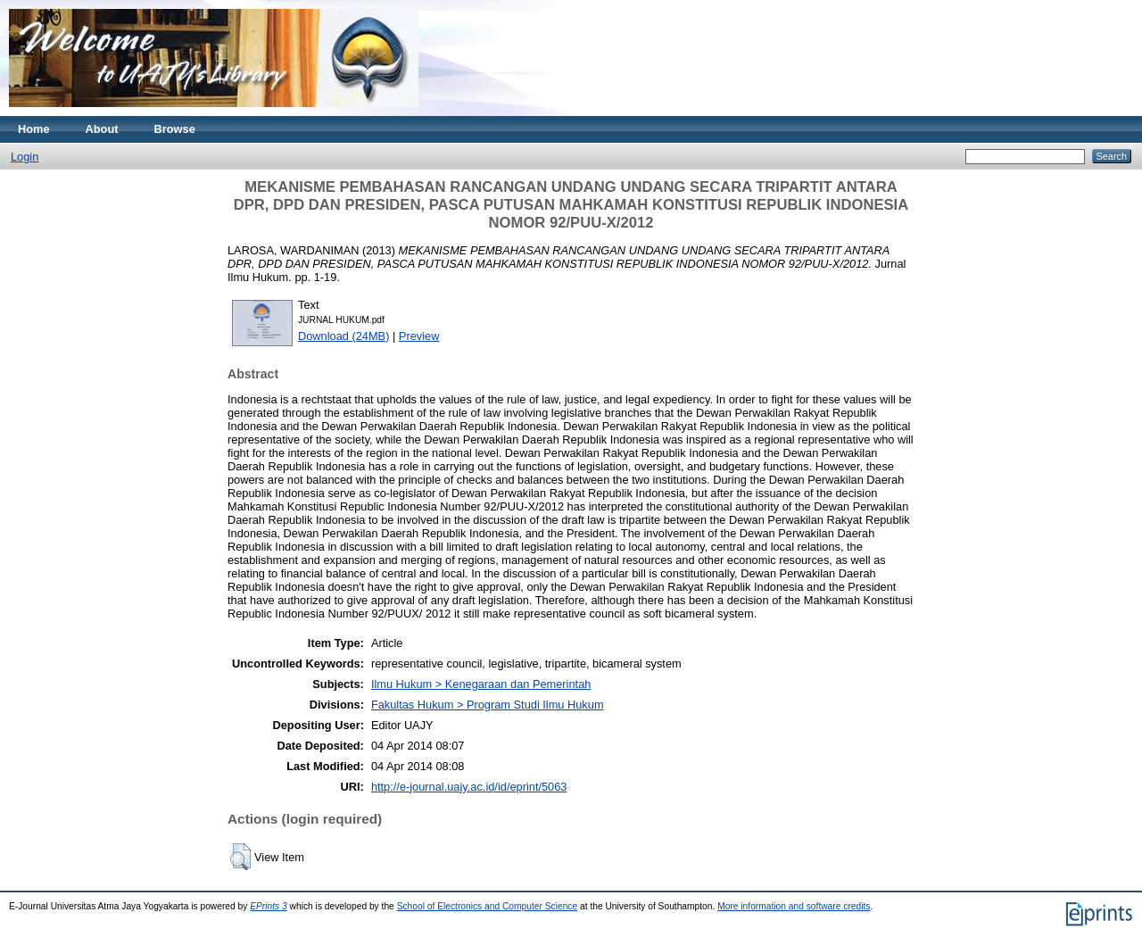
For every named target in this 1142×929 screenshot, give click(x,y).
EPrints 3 (268, 906)
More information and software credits (793, 906)
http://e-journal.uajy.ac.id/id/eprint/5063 (469, 786)
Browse (174, 129)
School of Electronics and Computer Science (487, 906)
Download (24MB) (343, 336)
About (102, 129)
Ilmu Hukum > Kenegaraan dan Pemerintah (481, 684)
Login (24, 156)
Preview (419, 336)
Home (34, 129)
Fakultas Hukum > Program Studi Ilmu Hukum (487, 704)
